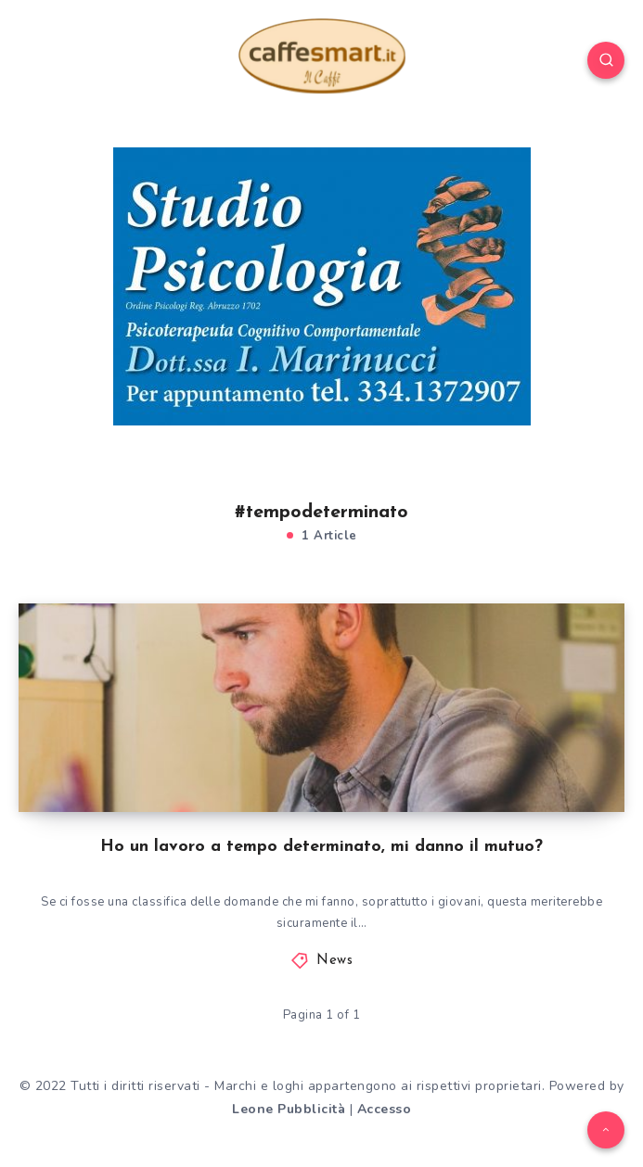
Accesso (384, 1109)
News (334, 961)
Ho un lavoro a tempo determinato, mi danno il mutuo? (321, 847)
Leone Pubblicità (288, 1109)
